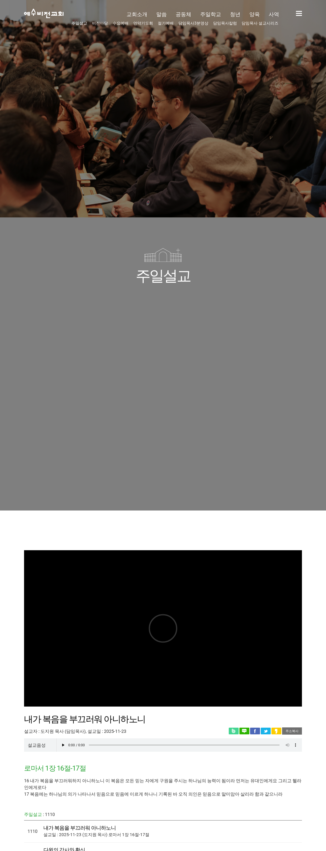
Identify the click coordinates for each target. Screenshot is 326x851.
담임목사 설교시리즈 (260, 23)
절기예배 (166, 23)
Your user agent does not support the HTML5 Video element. (179, 745)
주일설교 (79, 23)
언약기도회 (143, 23)
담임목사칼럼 (225, 23)
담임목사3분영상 (193, 23)
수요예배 (121, 23)
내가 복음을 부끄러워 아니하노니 (79, 828)
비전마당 (100, 23)
